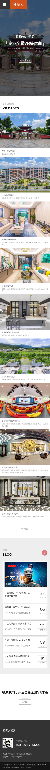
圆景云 (28, 767)
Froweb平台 (19, 767)
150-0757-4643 (27, 745)
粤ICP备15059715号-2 (41, 764)
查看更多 (25, 528)
